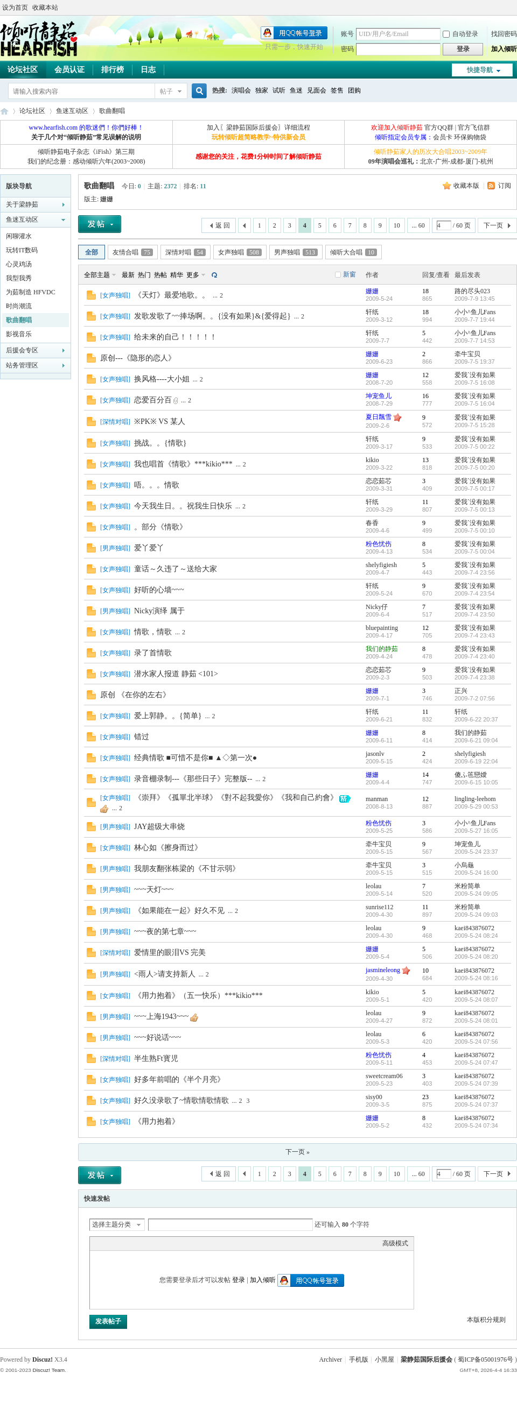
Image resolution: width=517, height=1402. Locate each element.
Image (122, 1243)
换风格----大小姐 (162, 379)
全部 (91, 252)
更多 (192, 275)
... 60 (418, 225)
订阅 (504, 185)
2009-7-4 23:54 (475, 593)
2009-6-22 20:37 (476, 719)
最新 (128, 275)
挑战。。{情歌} (160, 443)
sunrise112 (380, 907)
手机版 (358, 1359)
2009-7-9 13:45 (475, 298)
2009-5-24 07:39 (476, 1083)
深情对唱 (185, 252)
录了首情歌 (153, 653)
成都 (456, 161)
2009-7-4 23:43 (475, 635)
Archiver (330, 1359)
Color (108, 1243)
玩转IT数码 (22, 250)
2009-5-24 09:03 (476, 914)
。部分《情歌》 (160, 527)
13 (425, 460)
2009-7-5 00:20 (475, 467)
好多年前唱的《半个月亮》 (179, 1079)
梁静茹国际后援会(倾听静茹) (4, 111)
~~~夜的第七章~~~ (165, 931)
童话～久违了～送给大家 (175, 569)
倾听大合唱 (353, 252)
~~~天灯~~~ (153, 890)
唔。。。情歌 (156, 485)
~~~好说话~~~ (157, 1037)
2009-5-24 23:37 (476, 851)
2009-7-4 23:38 (475, 677)
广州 (441, 161)
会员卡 (442, 137)
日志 (148, 70)
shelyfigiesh (381, 565)
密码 (347, 49)
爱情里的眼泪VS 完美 (170, 952)
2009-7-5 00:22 (475, 446)
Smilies (176, 1243)
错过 (141, 737)
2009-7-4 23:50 (475, 614)
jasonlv (375, 753)
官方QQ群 (438, 127)
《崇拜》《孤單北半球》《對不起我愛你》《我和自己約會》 (236, 798)
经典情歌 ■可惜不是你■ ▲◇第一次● (195, 758)
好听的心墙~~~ (159, 590)
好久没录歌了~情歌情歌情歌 (181, 1100)
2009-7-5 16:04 (475, 403)
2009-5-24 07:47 (476, 1062)
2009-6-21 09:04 (476, 740)
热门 (144, 275)
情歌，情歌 (153, 632)
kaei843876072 (474, 928)
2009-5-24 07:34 (476, 1125)
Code (162, 1243)
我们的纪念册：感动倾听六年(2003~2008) (86, 161)
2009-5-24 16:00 (476, 872)
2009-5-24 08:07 (476, 999)
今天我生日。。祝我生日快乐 (183, 506)
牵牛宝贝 (467, 354)
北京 (426, 161)
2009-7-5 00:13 (475, 509)
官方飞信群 (474, 127)
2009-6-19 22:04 (476, 761)
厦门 (471, 161)
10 (397, 225)
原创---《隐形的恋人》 (138, 358)
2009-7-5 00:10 (475, 530)
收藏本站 (45, 7)
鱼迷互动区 (72, 111)
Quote (149, 1243)
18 (425, 291)
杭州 (486, 161)
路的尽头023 (472, 291)
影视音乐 (19, 334)
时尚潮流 (19, 306)
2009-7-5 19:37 (475, 361)
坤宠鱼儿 (379, 396)
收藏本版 (467, 185)
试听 (279, 90)
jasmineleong (383, 970)
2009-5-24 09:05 (476, 893)
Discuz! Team (48, 1370)
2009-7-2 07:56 (475, 698)
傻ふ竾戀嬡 (471, 774)
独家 (261, 90)
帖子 (166, 91)
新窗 (349, 274)
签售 (337, 90)
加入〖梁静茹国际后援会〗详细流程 (258, 127)
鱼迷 (296, 90)
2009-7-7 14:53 (475, 340)
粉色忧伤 (379, 544)
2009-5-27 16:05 (476, 830)
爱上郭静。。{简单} (167, 716)
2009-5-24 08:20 (476, 956)
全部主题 (97, 275)
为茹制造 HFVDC (30, 292)
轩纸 (372, 312)
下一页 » (297, 1152)
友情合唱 (133, 252)
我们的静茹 (382, 649)
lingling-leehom (475, 799)
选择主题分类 (111, 1224)
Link (135, 1243)
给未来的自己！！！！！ (175, 337)
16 (425, 396)
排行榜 (112, 70)
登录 (238, 1280)
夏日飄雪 (379, 417)
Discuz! (42, 1359)
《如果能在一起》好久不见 (179, 911)
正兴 (461, 691)
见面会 (316, 90)
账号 (347, 34)
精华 (176, 275)
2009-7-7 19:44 (475, 319)
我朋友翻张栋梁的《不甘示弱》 (187, 869)
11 (425, 502)
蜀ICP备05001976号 (485, 1359)
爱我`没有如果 (475, 375)
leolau (373, 886)
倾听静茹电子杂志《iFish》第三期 (86, 151)
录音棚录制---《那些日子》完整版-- (193, 779)
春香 (372, 523)
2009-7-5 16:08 (475, 382)
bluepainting (382, 628)
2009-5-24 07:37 (476, 1104)
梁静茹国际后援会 (426, 1359)
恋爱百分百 (153, 400)
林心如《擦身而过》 (168, 848)
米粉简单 (467, 886)
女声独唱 (240, 252)
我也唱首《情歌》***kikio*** (183, 464)
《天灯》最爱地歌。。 (171, 295)
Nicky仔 (377, 607)
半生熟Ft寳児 (156, 1058)
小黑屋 (384, 1359)
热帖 (160, 275)
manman (377, 799)
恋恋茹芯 (379, 481)
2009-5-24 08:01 (476, 1020)
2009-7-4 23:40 (475, 656)
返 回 (222, 225)
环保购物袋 (470, 137)
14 (425, 774)
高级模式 (395, 1243)
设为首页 (15, 7)
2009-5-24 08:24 (476, 935)
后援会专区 (22, 350)
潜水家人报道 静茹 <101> (176, 674)
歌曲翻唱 (112, 111)
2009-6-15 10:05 (476, 782)
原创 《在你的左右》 (135, 695)
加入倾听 (504, 49)
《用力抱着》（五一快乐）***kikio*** (198, 996)
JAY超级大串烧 (159, 827)
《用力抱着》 (156, 1121)
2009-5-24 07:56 (476, 1041)
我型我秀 (19, 278)
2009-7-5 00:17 (475, 488)
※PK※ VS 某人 (159, 421)
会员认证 (69, 70)
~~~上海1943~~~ (161, 1016)
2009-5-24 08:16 (476, 978)
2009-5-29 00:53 (476, 806)
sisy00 (374, 1097)
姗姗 (106, 199)
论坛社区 (32, 111)
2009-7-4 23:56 (475, 572)
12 (425, 375)
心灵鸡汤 (19, 264)
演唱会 (241, 90)
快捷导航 (480, 70)
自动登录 (460, 34)
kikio (372, 460)
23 (425, 1097)
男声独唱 (296, 252)
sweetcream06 (384, 1076)
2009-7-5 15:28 (475, 425)
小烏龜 (464, 865)
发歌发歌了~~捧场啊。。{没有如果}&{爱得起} (212, 316)
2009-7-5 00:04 (475, 551)
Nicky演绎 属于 (159, 611)
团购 (354, 90)
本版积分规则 (486, 1319)
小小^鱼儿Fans (475, 312)
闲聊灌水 (19, 236)
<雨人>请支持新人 (164, 974)
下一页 (493, 225)
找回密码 (504, 34)
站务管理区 (22, 365)
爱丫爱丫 (149, 548)
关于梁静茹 (22, 204)
